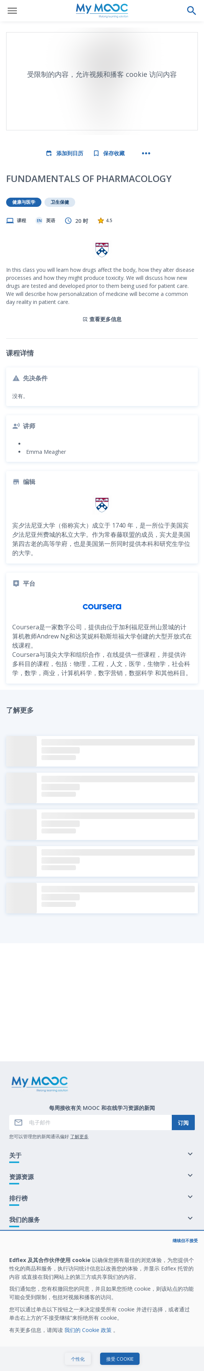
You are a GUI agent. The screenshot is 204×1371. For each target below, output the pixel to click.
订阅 (183, 1122)
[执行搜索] (192, 11)
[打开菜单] (12, 11)
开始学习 (102, 1357)
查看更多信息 (102, 319)
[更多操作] (146, 153)
